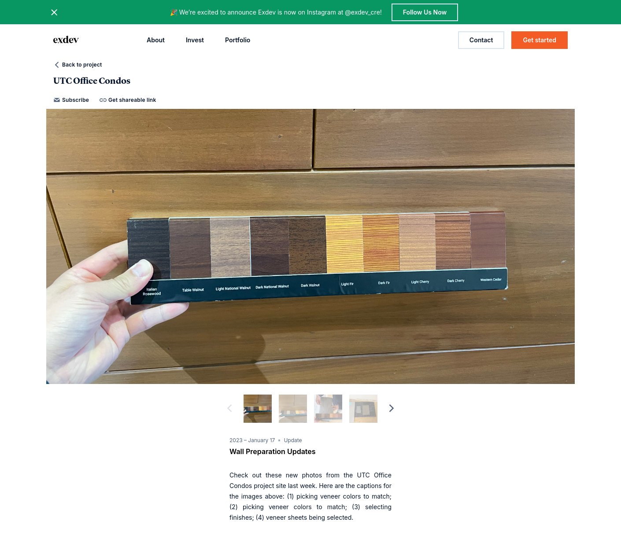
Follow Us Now (425, 12)
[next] (391, 409)
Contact (481, 40)
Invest (195, 40)
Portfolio (237, 40)
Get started (539, 40)
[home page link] (66, 40)
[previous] (229, 409)
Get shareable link (128, 100)
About (156, 40)
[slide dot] (258, 409)
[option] (310, 246)
